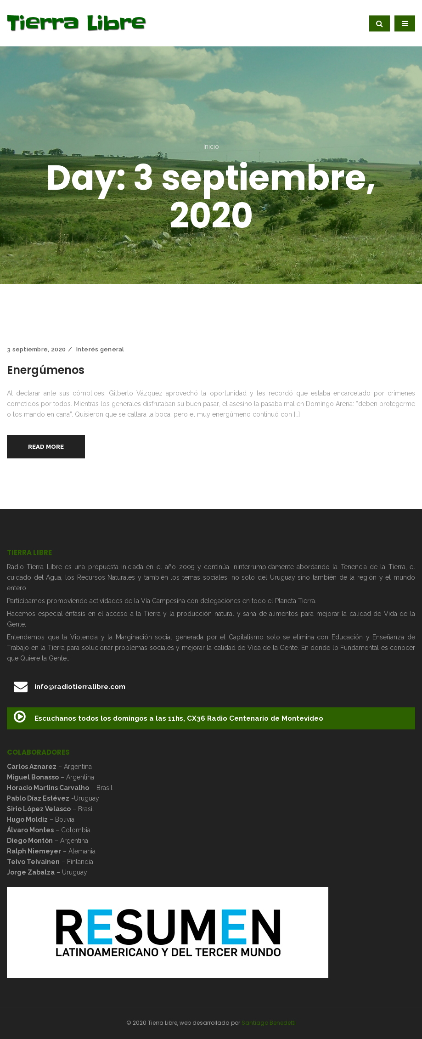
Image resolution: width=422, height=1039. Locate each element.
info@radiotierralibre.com (69, 687)
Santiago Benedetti (269, 1023)
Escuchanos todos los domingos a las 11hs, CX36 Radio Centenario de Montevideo (168, 717)
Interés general (100, 349)
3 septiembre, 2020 (36, 349)
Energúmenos (45, 370)
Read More (46, 446)
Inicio (211, 146)
